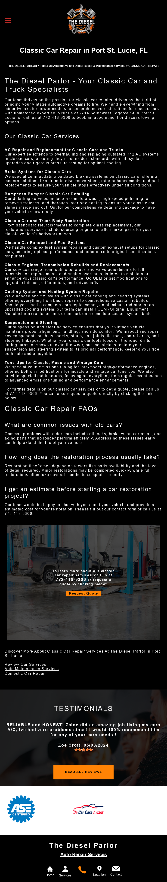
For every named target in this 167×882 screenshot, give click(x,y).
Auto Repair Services (83, 854)
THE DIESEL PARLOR (23, 65)
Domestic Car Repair (25, 673)
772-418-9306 (57, 117)
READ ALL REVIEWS (83, 772)
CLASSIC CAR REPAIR (143, 65)
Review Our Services (25, 664)
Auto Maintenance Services (32, 669)
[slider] (83, 749)
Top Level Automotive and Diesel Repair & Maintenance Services (82, 65)
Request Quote (83, 593)
